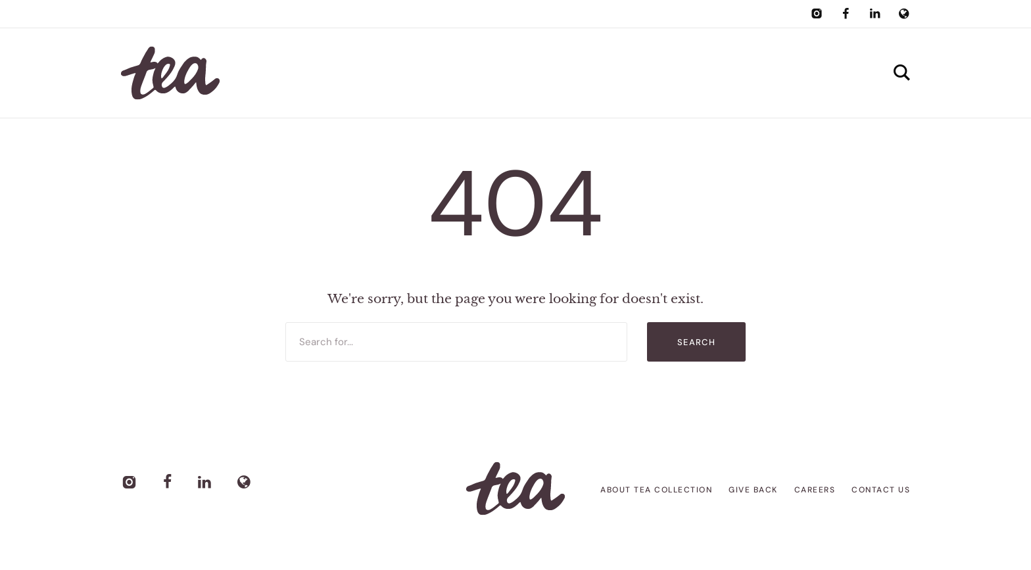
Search (696, 342)
